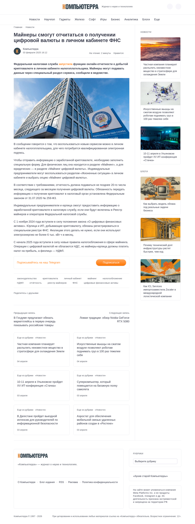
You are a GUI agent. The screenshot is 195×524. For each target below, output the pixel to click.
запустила (66, 64)
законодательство (27, 278)
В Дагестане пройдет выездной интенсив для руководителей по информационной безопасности (37, 420)
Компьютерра (30, 49)
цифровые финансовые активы (101, 283)
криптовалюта (50, 278)
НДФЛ (20, 283)
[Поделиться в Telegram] (22, 299)
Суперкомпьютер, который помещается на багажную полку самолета (97, 385)
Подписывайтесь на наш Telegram (38, 262)
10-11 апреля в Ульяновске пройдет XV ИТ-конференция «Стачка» (40, 383)
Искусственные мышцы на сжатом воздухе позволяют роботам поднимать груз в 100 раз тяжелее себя (99, 350)
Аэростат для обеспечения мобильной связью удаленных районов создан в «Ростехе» (96, 420)
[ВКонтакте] (16, 6)
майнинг (92, 278)
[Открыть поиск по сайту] (178, 6)
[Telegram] (27, 6)
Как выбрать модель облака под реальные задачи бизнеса (159, 207)
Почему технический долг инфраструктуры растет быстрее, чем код (158, 248)
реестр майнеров (57, 283)
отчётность (36, 283)
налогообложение (112, 278)
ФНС (75, 283)
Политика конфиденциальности (100, 482)
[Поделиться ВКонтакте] (16, 299)
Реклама (73, 482)
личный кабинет (73, 278)
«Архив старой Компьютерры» (150, 476)
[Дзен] (33, 6)
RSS (61, 482)
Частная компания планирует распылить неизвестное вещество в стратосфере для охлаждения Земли (40, 348)
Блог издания (47, 482)
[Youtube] (21, 6)
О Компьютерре (26, 482)
